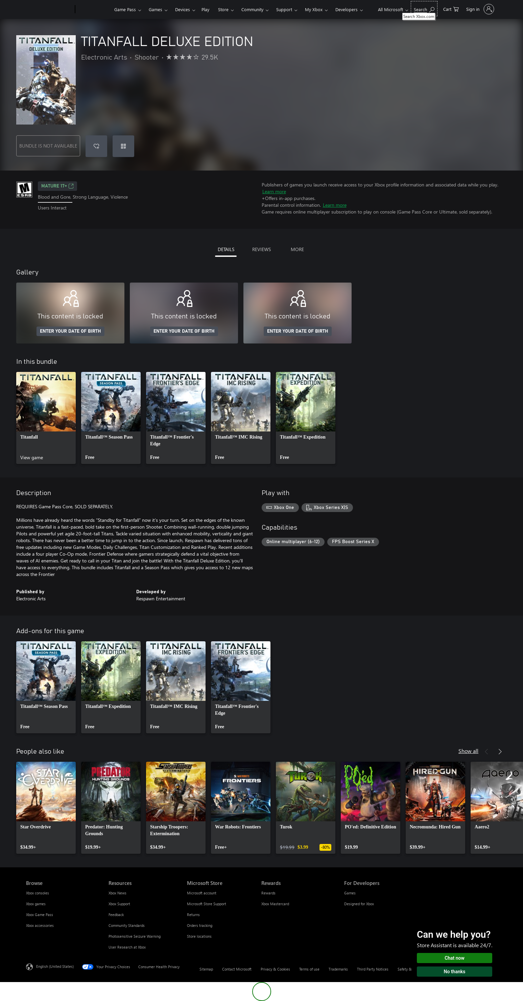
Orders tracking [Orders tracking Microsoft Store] (199, 925)
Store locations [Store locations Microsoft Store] (199, 936)
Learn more (274, 191)
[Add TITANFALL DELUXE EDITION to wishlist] (96, 146)
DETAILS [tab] (226, 249)
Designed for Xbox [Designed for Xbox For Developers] (359, 904)
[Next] (500, 751)
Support (284, 9)
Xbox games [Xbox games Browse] (36, 904)
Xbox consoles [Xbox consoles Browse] (37, 893)
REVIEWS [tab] (261, 249)
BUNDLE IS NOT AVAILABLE (48, 145)
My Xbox (314, 9)
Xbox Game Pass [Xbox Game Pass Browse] (39, 914)
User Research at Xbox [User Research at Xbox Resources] (127, 947)
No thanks (455, 971)
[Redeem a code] (123, 146)
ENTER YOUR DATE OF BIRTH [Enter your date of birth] (70, 331)
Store (223, 9)
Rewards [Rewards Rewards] (268, 893)
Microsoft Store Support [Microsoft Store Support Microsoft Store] (206, 904)
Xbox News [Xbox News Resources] (117, 893)
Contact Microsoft (237, 969)
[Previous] (486, 751)
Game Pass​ (125, 9)
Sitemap (206, 969)
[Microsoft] (49, 9)
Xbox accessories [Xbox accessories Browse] (40, 925)
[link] (46, 418)
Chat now (455, 958)
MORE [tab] (297, 249)
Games (155, 9)
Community (252, 9)
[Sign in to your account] (479, 9)
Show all (468, 750)
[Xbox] (93, 9)
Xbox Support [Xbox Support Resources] (119, 904)
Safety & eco (408, 969)
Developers (346, 9)
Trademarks (338, 969)
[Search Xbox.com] (424, 8)
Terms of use (309, 969)
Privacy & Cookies (275, 969)
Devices (182, 9)
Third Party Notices (372, 969)
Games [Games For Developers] (350, 893)
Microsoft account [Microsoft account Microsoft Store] (201, 893)
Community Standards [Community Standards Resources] (127, 925)
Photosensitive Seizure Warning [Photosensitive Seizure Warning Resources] (135, 936)
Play (205, 9)
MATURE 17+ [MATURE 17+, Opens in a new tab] (57, 186)
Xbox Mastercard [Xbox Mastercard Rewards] (275, 904)
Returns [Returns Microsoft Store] (193, 914)
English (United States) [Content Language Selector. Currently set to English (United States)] (55, 966)
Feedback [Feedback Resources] (116, 914)
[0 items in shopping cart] (451, 9)
